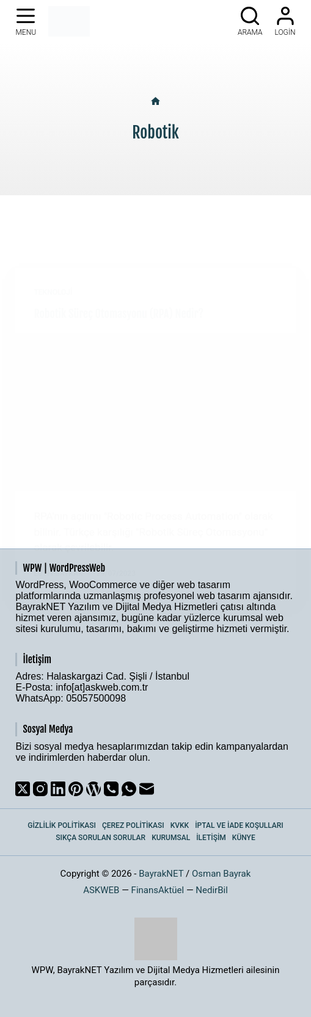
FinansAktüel (158, 890)
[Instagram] (40, 789)
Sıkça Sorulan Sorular (100, 837)
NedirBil (212, 890)
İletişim (211, 837)
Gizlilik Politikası (61, 825)
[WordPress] (93, 789)
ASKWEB (101, 890)
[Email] (146, 789)
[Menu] (25, 21)
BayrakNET (161, 873)
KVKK (179, 825)
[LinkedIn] (58, 789)
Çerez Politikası (133, 825)
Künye (243, 837)
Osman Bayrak (221, 873)
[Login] (285, 21)
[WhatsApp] (129, 789)
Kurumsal (171, 837)
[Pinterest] (75, 789)
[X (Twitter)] (22, 789)
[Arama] (250, 21)
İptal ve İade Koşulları (239, 825)
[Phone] (111, 789)
